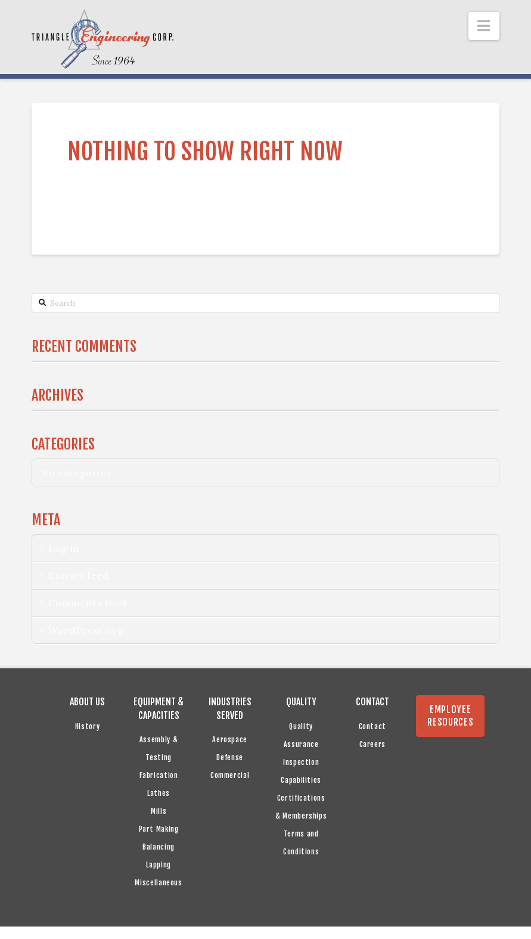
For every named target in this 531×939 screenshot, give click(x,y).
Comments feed (87, 603)
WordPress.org (85, 630)
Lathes (158, 793)
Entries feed (78, 575)
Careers (372, 744)
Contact (372, 726)
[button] (483, 26)
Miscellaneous (158, 882)
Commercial (229, 775)
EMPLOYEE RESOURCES (450, 716)
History (87, 726)
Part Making (159, 829)
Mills (158, 811)
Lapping (158, 864)
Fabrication (158, 775)
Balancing (158, 846)
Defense (229, 757)
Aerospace (229, 739)
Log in (63, 548)
